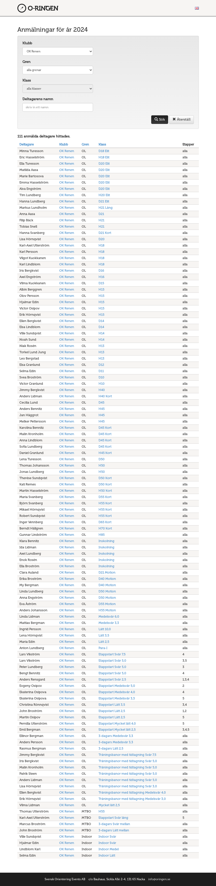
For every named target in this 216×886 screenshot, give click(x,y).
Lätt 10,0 (105, 629)
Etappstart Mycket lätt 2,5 (117, 729)
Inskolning (106, 541)
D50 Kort (105, 478)
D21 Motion (107, 572)
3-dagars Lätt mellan (114, 830)
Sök (160, 119)
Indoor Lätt (107, 855)
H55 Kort (105, 503)
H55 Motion (107, 610)
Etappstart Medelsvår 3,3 (117, 698)
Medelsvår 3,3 (109, 623)
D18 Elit (104, 151)
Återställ (181, 119)
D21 (101, 214)
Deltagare (26, 144)
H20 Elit (104, 195)
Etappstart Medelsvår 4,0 (117, 692)
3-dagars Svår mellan (114, 824)
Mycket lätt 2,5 (109, 805)
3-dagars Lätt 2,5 (111, 748)
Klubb (27, 43)
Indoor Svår (107, 836)
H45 (102, 409)
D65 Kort (105, 522)
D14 (101, 321)
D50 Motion (107, 591)
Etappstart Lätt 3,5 (112, 704)
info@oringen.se (159, 879)
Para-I (103, 648)
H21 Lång (106, 207)
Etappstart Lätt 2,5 (112, 711)
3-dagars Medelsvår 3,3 (116, 736)
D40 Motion (107, 579)
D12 (101, 365)
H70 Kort (105, 528)
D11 (101, 371)
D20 (102, 239)
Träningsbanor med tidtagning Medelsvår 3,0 (132, 799)
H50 (102, 465)
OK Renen (66, 151)
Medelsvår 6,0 (109, 616)
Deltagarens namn (37, 99)
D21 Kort (105, 233)
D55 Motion (107, 604)
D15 (101, 283)
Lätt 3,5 (104, 635)
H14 (101, 333)
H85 (102, 535)
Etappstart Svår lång (113, 818)
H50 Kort (105, 490)
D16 (101, 270)
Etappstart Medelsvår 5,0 (117, 686)
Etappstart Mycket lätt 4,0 (117, 723)
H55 (102, 811)
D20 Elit (104, 163)
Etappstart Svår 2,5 (112, 679)
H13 (101, 346)
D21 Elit (104, 201)
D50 (102, 459)
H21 (101, 220)
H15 (101, 289)
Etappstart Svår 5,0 (112, 660)
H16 (101, 277)
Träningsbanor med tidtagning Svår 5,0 (128, 761)
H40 (102, 390)
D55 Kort (105, 497)
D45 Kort (105, 428)
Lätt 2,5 (104, 642)
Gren (26, 62)
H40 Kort (105, 396)
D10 (101, 377)
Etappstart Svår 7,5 (112, 654)
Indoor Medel (109, 849)
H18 (101, 245)
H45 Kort (105, 453)
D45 (101, 402)
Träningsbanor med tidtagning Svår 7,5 (127, 755)
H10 (102, 383)
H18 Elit (104, 157)
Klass (26, 80)
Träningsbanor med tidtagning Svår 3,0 (128, 786)
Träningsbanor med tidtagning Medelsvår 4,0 (132, 792)
